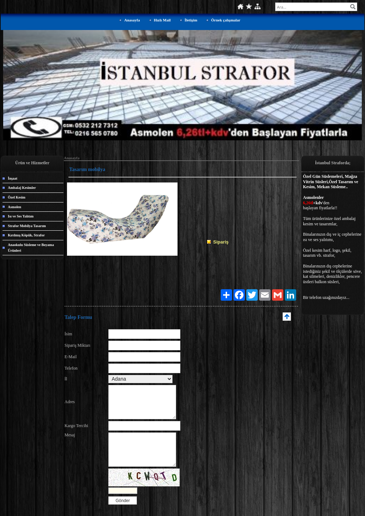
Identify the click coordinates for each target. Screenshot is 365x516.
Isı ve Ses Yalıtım (21, 216)
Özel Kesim (16, 197)
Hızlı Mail (162, 20)
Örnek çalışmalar (225, 20)
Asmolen (14, 207)
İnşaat (12, 178)
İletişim (191, 20)
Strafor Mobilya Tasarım (27, 226)
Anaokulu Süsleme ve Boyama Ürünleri (31, 247)
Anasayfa (132, 20)
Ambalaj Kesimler (22, 188)
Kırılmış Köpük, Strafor (26, 235)
